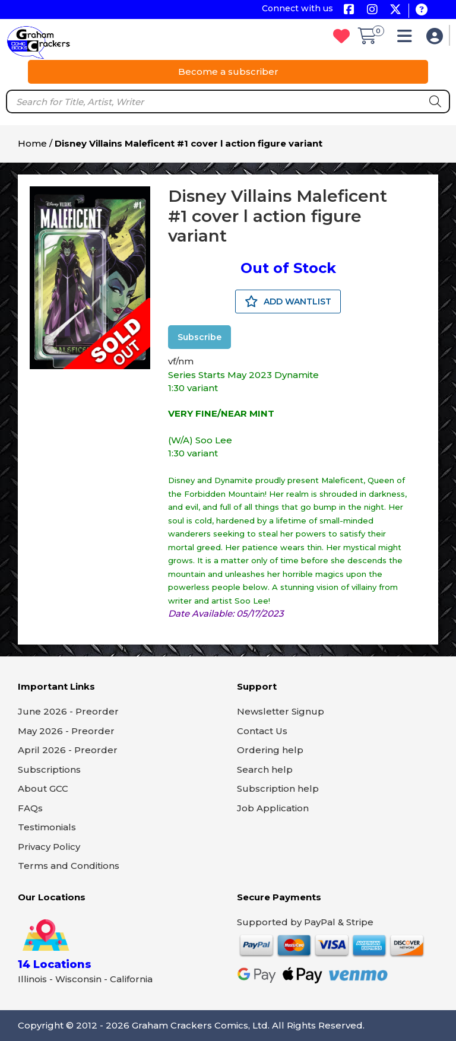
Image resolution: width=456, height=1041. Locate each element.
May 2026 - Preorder (66, 731)
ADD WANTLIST (288, 301)
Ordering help (270, 750)
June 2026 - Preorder (68, 711)
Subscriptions (49, 769)
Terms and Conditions (68, 865)
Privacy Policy (49, 846)
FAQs (30, 808)
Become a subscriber (228, 71)
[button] (407, 39)
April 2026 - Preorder (68, 750)
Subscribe (199, 337)
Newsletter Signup (280, 711)
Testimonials (47, 827)
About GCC (43, 788)
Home (32, 143)
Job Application (273, 808)
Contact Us (262, 731)
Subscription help (278, 788)
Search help (265, 769)
